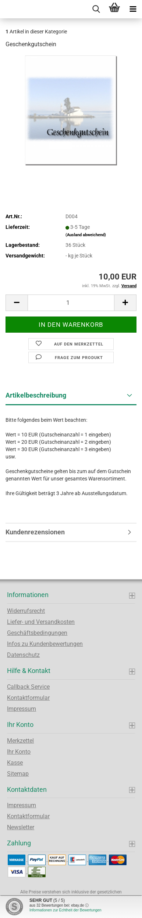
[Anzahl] (71, 303)
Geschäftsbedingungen (37, 632)
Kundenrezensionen (35, 532)
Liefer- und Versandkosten (41, 621)
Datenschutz (23, 654)
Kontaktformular (28, 697)
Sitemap (18, 773)
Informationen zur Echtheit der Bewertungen (65, 910)
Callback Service (28, 686)
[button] (17, 303)
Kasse (15, 762)
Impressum (21, 708)
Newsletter (20, 827)
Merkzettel (20, 740)
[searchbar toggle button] (96, 9)
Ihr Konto (19, 751)
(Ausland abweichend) (85, 235)
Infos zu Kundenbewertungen (45, 643)
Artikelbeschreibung (36, 395)
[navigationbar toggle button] (133, 9)
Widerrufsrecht (26, 610)
